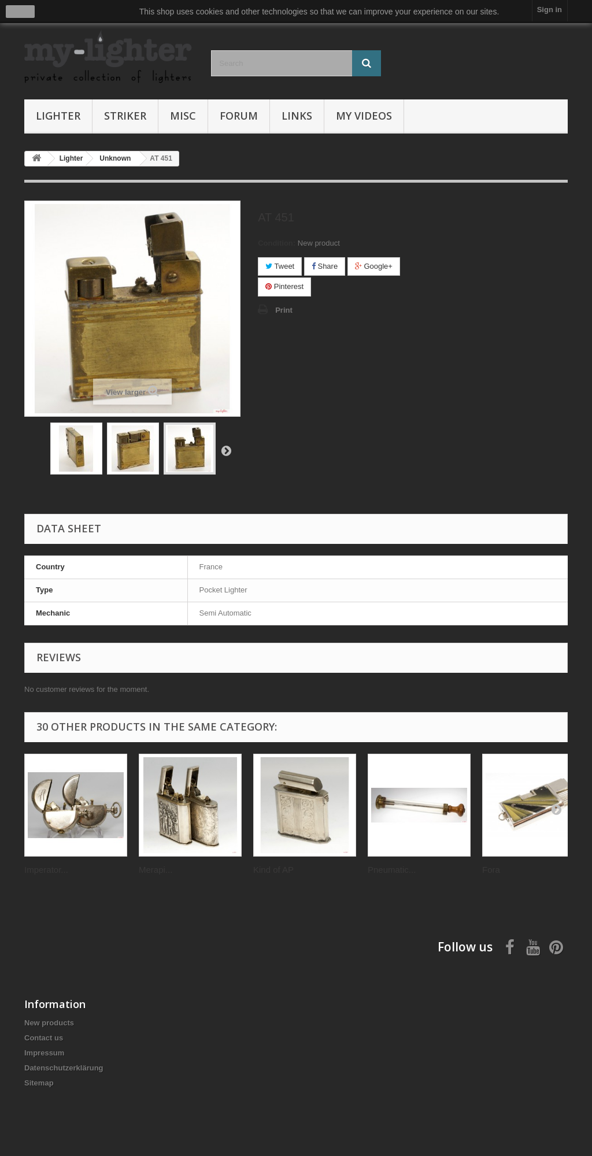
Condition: (276, 243)
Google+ (374, 266)
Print (284, 310)
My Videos (364, 116)
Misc (183, 116)
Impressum (44, 1052)
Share (325, 266)
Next (226, 450)
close (20, 11)
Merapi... (155, 870)
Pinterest (284, 286)
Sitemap (39, 1083)
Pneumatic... (392, 870)
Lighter (58, 116)
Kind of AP (273, 870)
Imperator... (46, 870)
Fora (491, 870)
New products (49, 1022)
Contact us (43, 1037)
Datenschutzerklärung (63, 1068)
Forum (239, 116)
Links (297, 116)
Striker (125, 116)
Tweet (279, 266)
